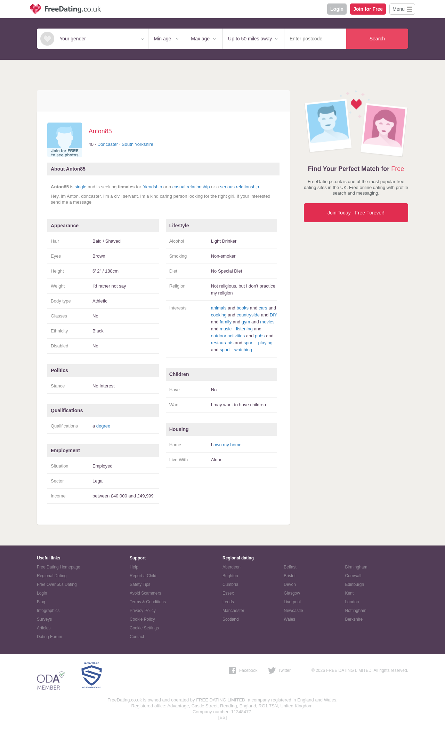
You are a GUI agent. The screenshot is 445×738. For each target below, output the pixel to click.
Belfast (290, 567)
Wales (289, 619)
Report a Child (143, 575)
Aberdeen (231, 567)
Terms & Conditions (148, 601)
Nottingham (355, 610)
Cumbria (230, 584)
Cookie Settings (144, 628)
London (352, 601)
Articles (43, 628)
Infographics (48, 610)
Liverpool (292, 601)
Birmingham (356, 567)
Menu (399, 9)
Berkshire (354, 619)
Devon (290, 584)
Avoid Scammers (145, 593)
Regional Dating (51, 575)
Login (336, 9)
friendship (152, 186)
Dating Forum (49, 636)
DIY (273, 314)
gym (246, 321)
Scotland (230, 619)
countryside (247, 314)
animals (219, 308)
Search (377, 38)
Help (134, 567)
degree (103, 426)
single (81, 186)
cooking (219, 314)
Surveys (44, 619)
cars (263, 308)
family (226, 321)
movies (267, 321)
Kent (349, 593)
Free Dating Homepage (58, 567)
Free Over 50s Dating (57, 584)
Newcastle (293, 610)
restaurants (222, 342)
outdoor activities (228, 335)
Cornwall (353, 575)
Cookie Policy (142, 619)
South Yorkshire (137, 144)
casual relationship (191, 186)
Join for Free (368, 9)
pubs (260, 335)
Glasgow (292, 593)
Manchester (233, 610)
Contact (137, 636)
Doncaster (107, 144)
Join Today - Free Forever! (356, 212)
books (242, 308)
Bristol (289, 575)
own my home (227, 444)
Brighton (230, 575)
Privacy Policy (143, 610)
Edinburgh (354, 584)
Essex (228, 593)
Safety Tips (140, 584)
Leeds (228, 601)
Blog (41, 601)
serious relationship (239, 186)
